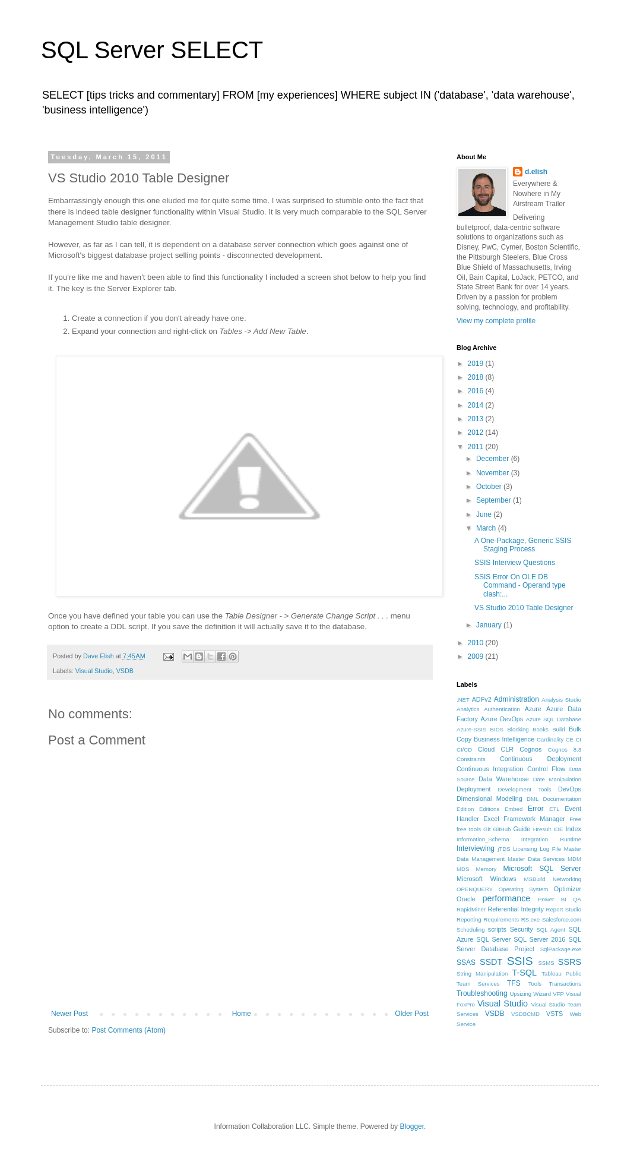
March (487, 528)
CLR (507, 749)
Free (575, 819)
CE (570, 739)
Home (241, 1013)
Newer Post (69, 1013)
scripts (497, 929)
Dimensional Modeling (489, 798)
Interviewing (476, 848)
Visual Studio (94, 670)
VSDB (125, 670)
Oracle (466, 898)
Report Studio (563, 909)
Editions (489, 809)
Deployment (474, 789)
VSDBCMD (525, 1014)
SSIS (520, 961)
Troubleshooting (482, 993)
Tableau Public (561, 973)
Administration (516, 699)
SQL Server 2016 (539, 939)
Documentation (562, 799)
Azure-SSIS (471, 729)
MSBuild (535, 879)
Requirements (501, 919)
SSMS (546, 963)
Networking (567, 879)
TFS (514, 983)
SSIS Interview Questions (514, 562)
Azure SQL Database (553, 719)
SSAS (466, 962)
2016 (477, 391)
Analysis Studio (561, 699)
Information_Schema (483, 839)
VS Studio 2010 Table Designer (524, 608)
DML (532, 799)
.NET (463, 699)
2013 (477, 419)
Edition (465, 809)
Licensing (525, 848)
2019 (477, 363)
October (489, 486)
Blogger (412, 1126)
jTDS (504, 848)
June (484, 514)
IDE (558, 829)
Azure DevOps (502, 718)
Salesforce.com (561, 919)
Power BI (552, 899)
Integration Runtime (551, 839)
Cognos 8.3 (564, 749)
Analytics (468, 709)
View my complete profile (496, 321)
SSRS (569, 962)
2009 (477, 656)
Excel (491, 818)
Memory (486, 869)
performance (507, 898)
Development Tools (524, 789)
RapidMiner (471, 909)
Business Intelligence (504, 739)
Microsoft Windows (487, 878)
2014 (477, 405)
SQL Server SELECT (152, 50)
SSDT (491, 962)
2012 (477, 432)
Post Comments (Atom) (128, 1030)
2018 (477, 377)
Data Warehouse (504, 778)
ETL (554, 809)
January (489, 625)
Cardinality (550, 739)
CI (578, 739)
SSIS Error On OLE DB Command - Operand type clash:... (520, 585)
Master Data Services (536, 859)
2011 (477, 447)
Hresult (542, 829)
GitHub (502, 829)
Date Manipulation (557, 779)
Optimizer (567, 888)
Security (521, 929)
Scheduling (470, 929)
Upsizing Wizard (530, 993)
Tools (534, 983)
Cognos (530, 749)
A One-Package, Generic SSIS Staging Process (522, 545)
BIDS (496, 729)
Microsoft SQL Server (542, 868)
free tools (469, 829)
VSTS (554, 1013)
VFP (558, 993)
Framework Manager (534, 818)
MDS (463, 869)
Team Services (478, 983)
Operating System (524, 889)
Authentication (502, 709)
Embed (513, 809)
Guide (522, 828)
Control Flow (546, 768)
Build (558, 729)
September (494, 500)
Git (486, 829)
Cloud (486, 749)
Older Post (412, 1013)
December (493, 459)
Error (536, 808)
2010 (477, 643)
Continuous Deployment (540, 758)
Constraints (471, 759)
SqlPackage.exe (560, 949)
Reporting (469, 919)
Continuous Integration (490, 768)
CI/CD (464, 749)
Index (573, 828)
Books (541, 729)
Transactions (565, 983)
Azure (533, 708)
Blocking (517, 729)
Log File (550, 848)
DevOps (569, 789)
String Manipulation (482, 973)
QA (577, 899)
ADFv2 (482, 699)
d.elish (536, 172)
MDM (574, 859)
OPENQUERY (475, 889)
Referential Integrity (515, 909)
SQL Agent (550, 929)
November (493, 473)
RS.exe (530, 919)
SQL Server (493, 939)
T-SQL (524, 972)
